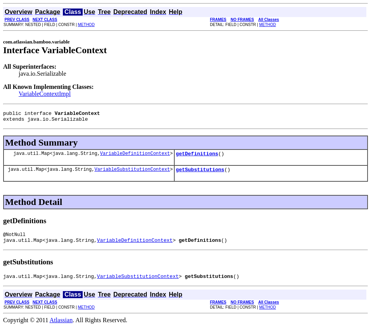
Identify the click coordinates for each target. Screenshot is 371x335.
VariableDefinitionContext (135, 156)
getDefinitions (197, 156)
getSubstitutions (200, 173)
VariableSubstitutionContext (132, 173)
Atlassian (61, 328)
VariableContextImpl (45, 93)
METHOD (86, 25)
